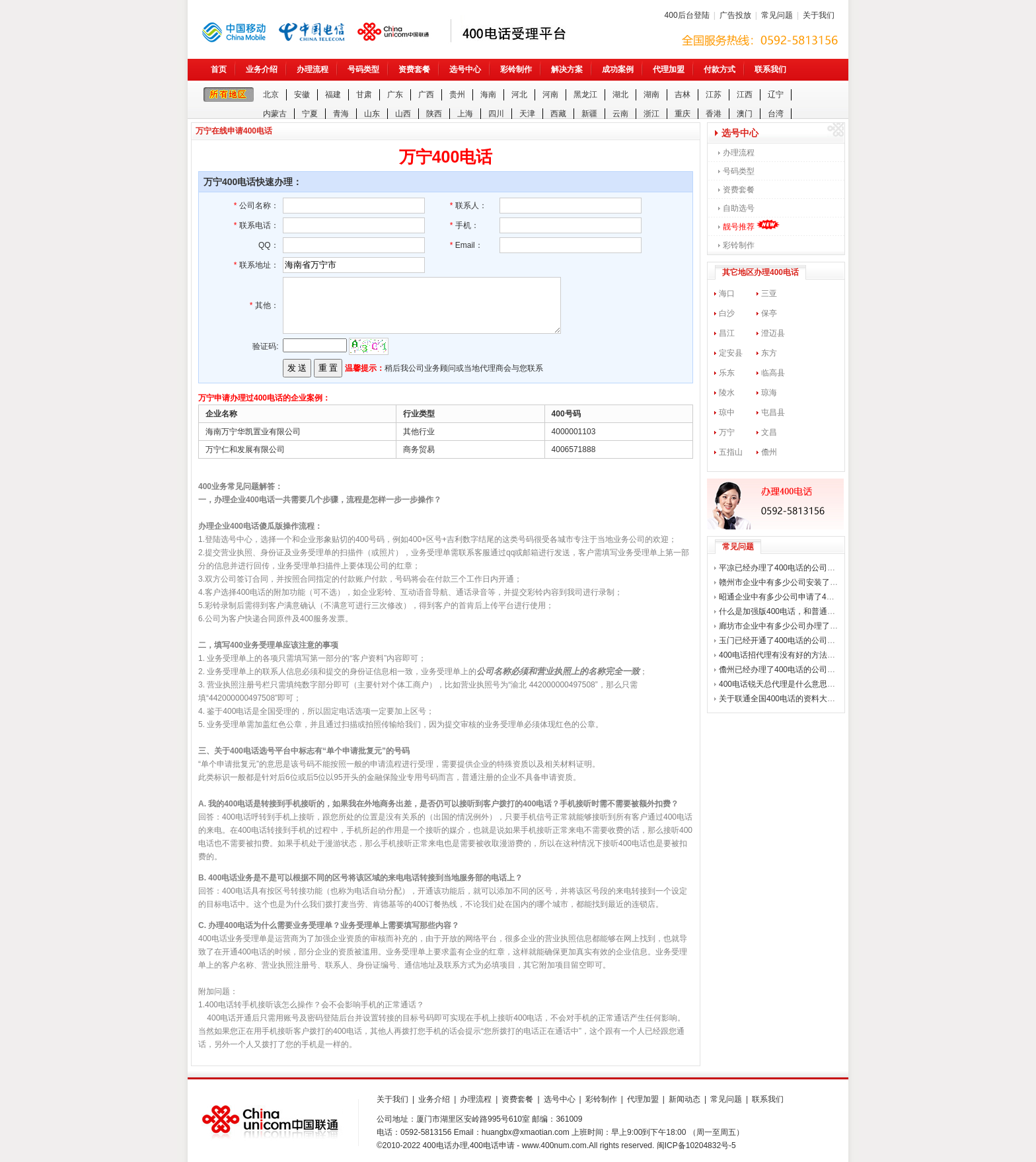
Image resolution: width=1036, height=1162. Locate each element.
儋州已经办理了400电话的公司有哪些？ (789, 669)
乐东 (727, 372)
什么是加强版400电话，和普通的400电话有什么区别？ (815, 611)
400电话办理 (445, 1145)
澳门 (745, 113)
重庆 (682, 113)
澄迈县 (773, 333)
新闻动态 (684, 1099)
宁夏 (310, 113)
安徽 (302, 94)
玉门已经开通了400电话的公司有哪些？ (789, 640)
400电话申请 (492, 1145)
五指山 (731, 452)
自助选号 (739, 208)
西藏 (558, 113)
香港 (714, 113)
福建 (333, 94)
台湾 (776, 113)
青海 (341, 113)
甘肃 (364, 94)
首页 (219, 69)
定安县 (731, 353)
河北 (519, 94)
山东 (372, 113)
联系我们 (770, 69)
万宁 (727, 432)
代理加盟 (668, 69)
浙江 (651, 113)
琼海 (769, 392)
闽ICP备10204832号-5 (696, 1145)
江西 (745, 94)
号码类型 (363, 69)
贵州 (457, 94)
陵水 (727, 392)
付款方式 (719, 69)
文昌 (769, 432)
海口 (727, 293)
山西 (403, 113)
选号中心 (465, 69)
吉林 (682, 94)
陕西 (434, 113)
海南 (488, 94)
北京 (271, 94)
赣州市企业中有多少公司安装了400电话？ (793, 582)
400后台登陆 (687, 15)
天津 (527, 113)
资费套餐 (414, 69)
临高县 (773, 372)
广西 (426, 94)
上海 (465, 113)
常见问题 (777, 15)
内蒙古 (275, 113)
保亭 (769, 313)
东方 (769, 353)
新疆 (589, 113)
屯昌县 (773, 412)
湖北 (620, 94)
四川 (496, 113)
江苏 (714, 94)
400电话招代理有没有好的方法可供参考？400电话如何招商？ (827, 655)
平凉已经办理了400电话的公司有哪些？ (789, 567)
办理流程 (312, 69)
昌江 (727, 333)
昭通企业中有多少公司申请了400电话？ (789, 596)
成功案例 (618, 69)
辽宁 (776, 94)
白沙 (727, 313)
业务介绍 (262, 69)
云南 (620, 113)
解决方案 (567, 69)
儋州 (769, 452)
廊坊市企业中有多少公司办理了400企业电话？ (801, 626)
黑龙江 (585, 94)
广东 (395, 94)
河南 (550, 94)
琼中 (727, 412)
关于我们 (818, 15)
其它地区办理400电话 (760, 272)
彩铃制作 (516, 69)
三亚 (769, 293)
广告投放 (735, 15)
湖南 (651, 94)
